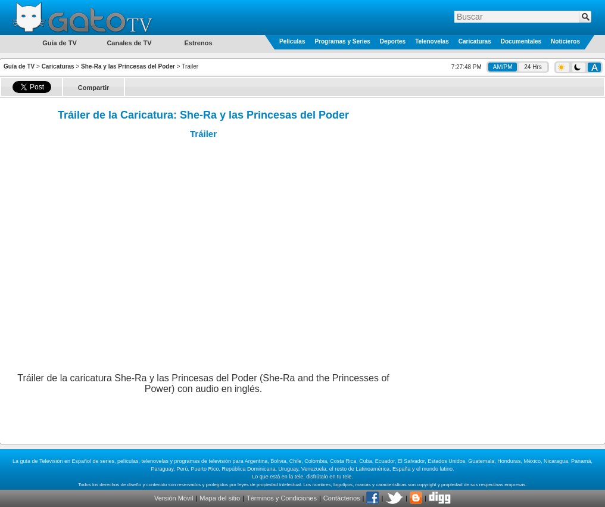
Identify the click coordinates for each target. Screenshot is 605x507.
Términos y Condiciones (282, 498)
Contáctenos (341, 498)
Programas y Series (342, 41)
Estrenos (198, 42)
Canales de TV (129, 42)
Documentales (521, 41)
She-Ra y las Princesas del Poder (128, 66)
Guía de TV (19, 66)
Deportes (393, 41)
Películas (292, 41)
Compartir (94, 87)
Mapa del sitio (219, 498)
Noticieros (565, 41)
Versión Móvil (173, 498)
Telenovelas (432, 41)
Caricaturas (475, 41)
